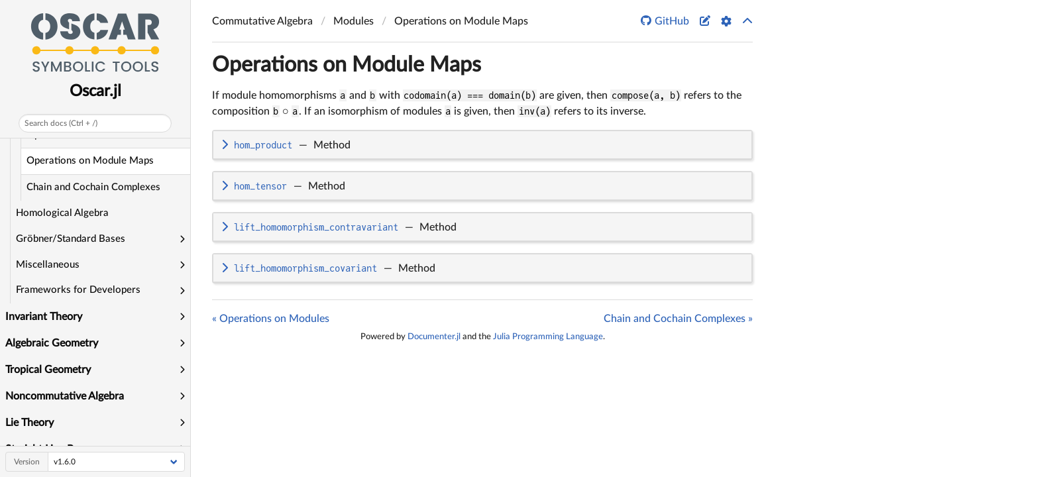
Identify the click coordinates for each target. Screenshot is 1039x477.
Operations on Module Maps (90, 161)
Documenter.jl (434, 337)
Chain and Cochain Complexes (93, 187)
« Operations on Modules (270, 318)
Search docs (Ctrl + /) (61, 123)
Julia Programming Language (548, 337)
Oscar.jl (95, 91)
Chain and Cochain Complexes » (678, 318)
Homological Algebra (62, 213)
